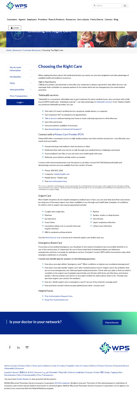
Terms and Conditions (41, 366)
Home (8, 50)
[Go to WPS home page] (17, 5)
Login (15, 24)
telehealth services (104, 102)
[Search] (110, 5)
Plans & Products (57, 15)
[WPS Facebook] (9, 347)
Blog (116, 15)
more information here (58, 181)
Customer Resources (32, 50)
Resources (71, 15)
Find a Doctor (96, 15)
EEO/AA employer (62, 383)
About (7, 366)
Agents (22, 15)
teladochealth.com (61, 174)
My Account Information (21, 69)
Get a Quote (83, 15)
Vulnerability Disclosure (14, 368)
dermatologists (54, 129)
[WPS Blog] (27, 347)
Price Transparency (21, 95)
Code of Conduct (59, 366)
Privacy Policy (24, 366)
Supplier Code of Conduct (78, 366)
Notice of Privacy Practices (101, 366)
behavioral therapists (72, 129)
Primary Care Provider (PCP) (69, 134)
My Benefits (21, 76)
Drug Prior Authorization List (56, 300)
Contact (109, 15)
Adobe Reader (23, 379)
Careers (14, 366)
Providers (42, 15)
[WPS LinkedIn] (18, 347)
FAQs (21, 83)
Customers (12, 15)
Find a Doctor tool (52, 237)
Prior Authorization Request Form (59, 296)
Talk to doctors (51, 118)
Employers (32, 15)
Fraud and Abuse (121, 366)
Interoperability (21, 89)
